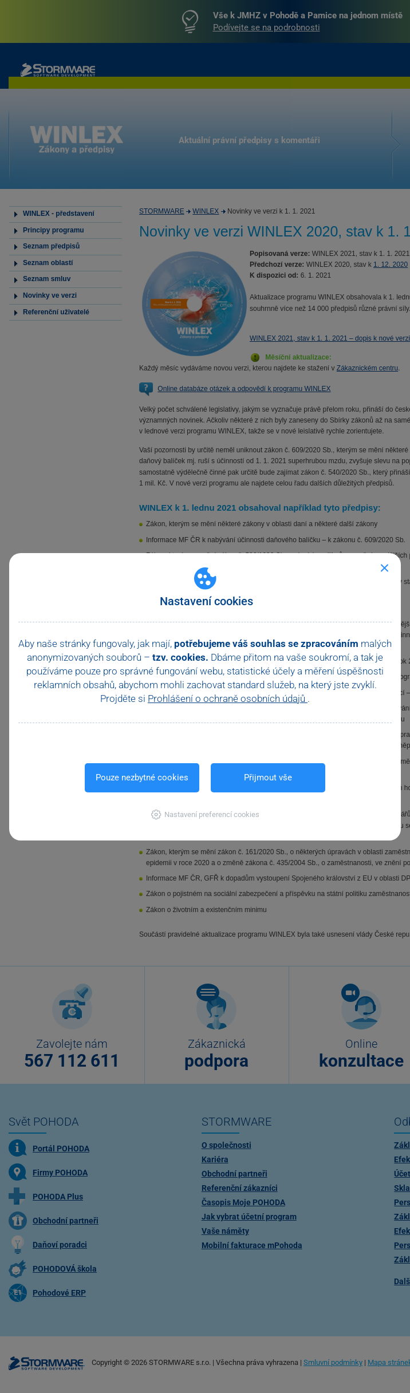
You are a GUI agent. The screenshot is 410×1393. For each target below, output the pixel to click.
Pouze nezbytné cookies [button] (142, 777)
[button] (205, 814)
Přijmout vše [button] (268, 777)
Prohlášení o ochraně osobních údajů (228, 698)
